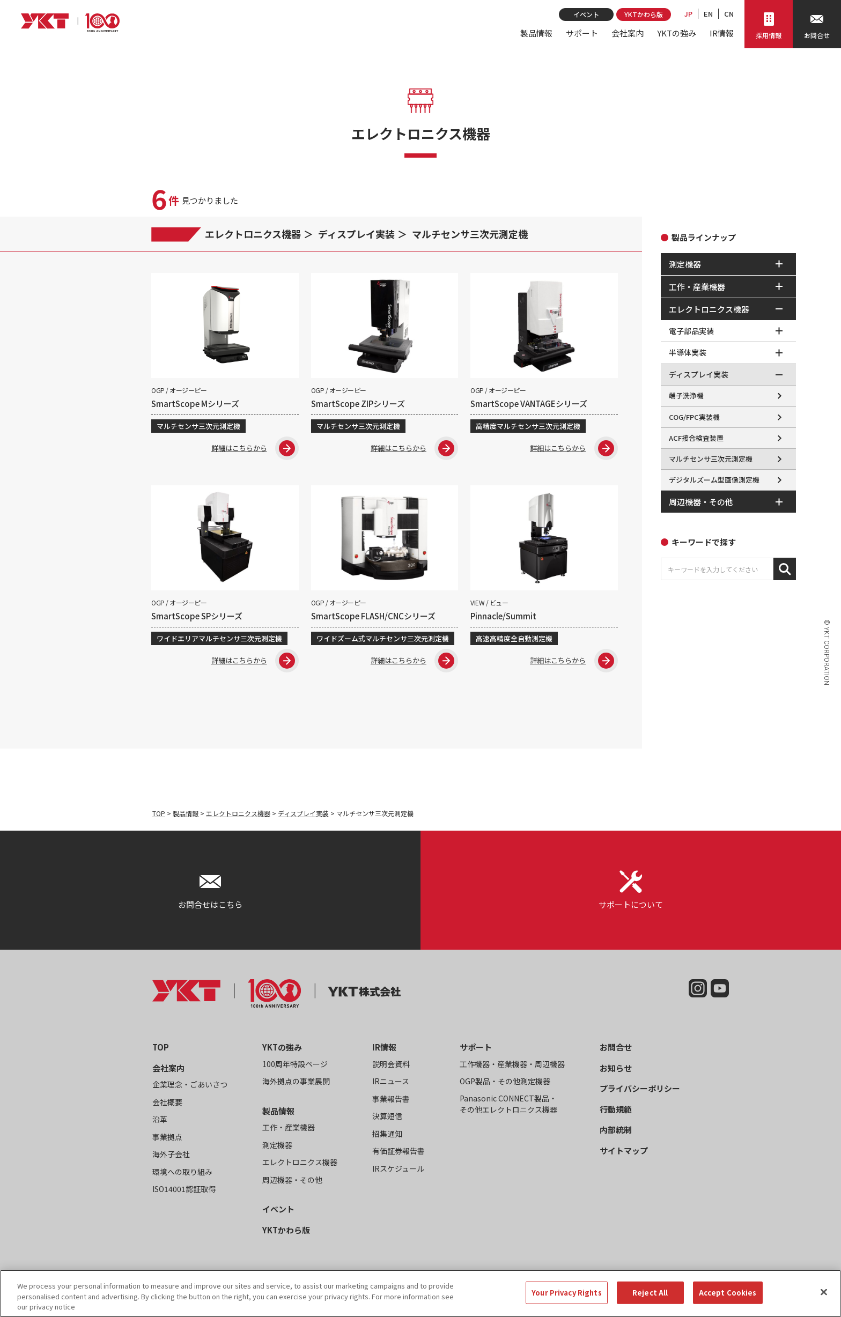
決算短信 (387, 1118)
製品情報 (536, 33)
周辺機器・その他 (292, 1182)
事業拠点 (167, 1139)
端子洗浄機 (686, 395)
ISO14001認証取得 (184, 1191)
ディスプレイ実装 (356, 234)
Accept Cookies (728, 1303)
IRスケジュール (398, 1170)
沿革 (159, 1121)
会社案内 (627, 33)
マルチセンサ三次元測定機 (470, 234)
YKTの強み (676, 33)
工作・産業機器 (288, 1129)
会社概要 (167, 1104)
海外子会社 (171, 1156)
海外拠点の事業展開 (296, 1083)
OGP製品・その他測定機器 (505, 1083)
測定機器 (277, 1147)
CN (729, 14)
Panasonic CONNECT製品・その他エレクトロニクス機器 (508, 1106)
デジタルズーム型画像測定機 (714, 480)
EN (708, 14)
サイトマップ (624, 1152)
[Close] (824, 1302)
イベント (586, 14)
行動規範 (616, 1111)
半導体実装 (687, 352)
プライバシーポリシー (640, 1091)
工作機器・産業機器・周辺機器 (512, 1066)
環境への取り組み (182, 1173)
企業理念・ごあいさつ (189, 1087)
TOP (158, 815)
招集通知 (387, 1135)
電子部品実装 (691, 330)
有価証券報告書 (398, 1153)
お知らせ (616, 1070)
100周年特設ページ (295, 1066)
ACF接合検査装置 (696, 438)
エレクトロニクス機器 (253, 234)
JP (688, 14)
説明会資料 (391, 1066)
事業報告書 (391, 1101)
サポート (582, 33)
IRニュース (390, 1083)
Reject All (650, 1303)
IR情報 (722, 33)
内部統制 (616, 1132)
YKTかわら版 (643, 14)
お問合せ (616, 1049)
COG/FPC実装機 (694, 417)
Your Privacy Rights (566, 1303)
